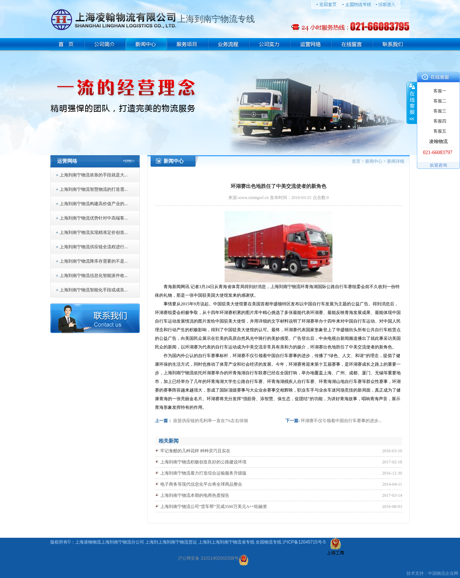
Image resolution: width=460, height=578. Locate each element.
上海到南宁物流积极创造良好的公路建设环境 (203, 461)
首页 (356, 161)
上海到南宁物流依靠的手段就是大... (94, 174)
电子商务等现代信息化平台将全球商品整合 (201, 484)
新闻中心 (373, 161)
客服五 (439, 131)
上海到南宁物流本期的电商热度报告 (194, 495)
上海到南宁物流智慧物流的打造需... (94, 189)
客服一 (439, 90)
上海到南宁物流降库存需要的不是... (94, 261)
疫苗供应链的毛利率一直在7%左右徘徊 (210, 420)
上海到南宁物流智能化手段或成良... (94, 289)
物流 (441, 573)
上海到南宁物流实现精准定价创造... (94, 232)
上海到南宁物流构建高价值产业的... (94, 203)
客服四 (439, 121)
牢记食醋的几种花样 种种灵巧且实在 (195, 450)
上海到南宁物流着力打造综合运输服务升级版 (203, 473)
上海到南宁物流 (285, 286)
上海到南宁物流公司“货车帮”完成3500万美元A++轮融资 (213, 506)
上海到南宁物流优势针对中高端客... (94, 218)
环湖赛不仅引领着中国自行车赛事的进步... (341, 420)
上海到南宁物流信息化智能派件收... (94, 275)
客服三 (439, 111)
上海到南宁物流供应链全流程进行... (94, 246)
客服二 (439, 100)
